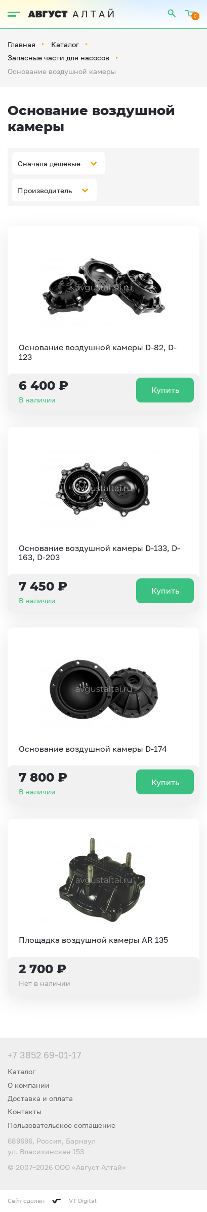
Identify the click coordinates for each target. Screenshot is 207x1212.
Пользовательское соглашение (61, 1125)
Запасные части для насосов (58, 57)
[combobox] (58, 163)
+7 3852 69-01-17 (44, 1054)
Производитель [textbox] (45, 190)
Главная (21, 44)
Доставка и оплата (40, 1098)
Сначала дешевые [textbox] (49, 163)
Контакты (25, 1111)
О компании (29, 1085)
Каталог (65, 44)
